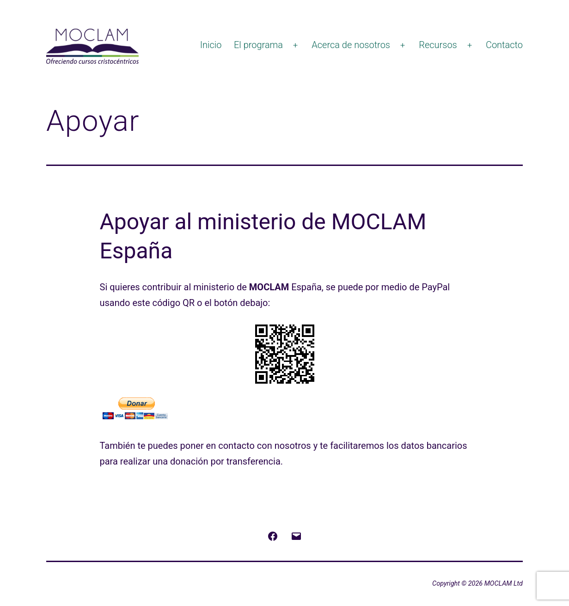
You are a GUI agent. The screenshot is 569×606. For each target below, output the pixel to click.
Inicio (211, 44)
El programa (258, 44)
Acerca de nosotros (351, 44)
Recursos (438, 44)
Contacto (504, 44)
